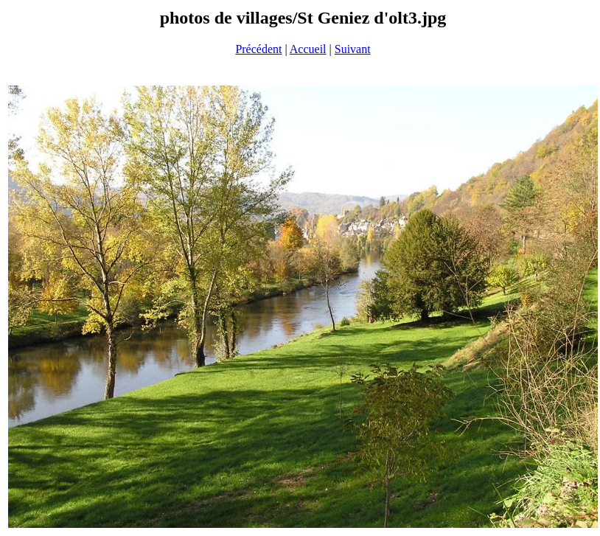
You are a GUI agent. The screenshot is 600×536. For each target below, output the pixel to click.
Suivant (353, 49)
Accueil (308, 49)
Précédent (258, 49)
